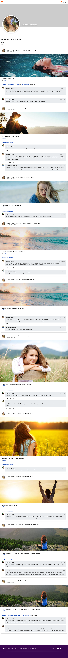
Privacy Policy (14, 648)
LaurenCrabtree (11, 50)
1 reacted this (10, 151)
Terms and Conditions (24, 648)
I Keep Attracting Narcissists (11, 205)
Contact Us (33, 648)
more (19, 93)
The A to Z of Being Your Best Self (13, 459)
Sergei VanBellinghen (28, 108)
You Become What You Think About (13, 252)
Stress (4, 80)
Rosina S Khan (21, 336)
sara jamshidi (15, 84)
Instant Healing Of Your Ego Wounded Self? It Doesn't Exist (21, 553)
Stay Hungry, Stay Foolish (10, 136)
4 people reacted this (7, 142)
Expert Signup (6, 648)
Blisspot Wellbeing (7, 84)
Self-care (5, 385)
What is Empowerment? (9, 505)
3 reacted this (10, 408)
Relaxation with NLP (8, 79)
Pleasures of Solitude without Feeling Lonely (16, 384)
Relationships (5, 206)
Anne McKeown (27, 50)
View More (33, 640)
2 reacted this (10, 96)
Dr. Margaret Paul (22, 177)
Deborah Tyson (25, 84)
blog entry (35, 50)
